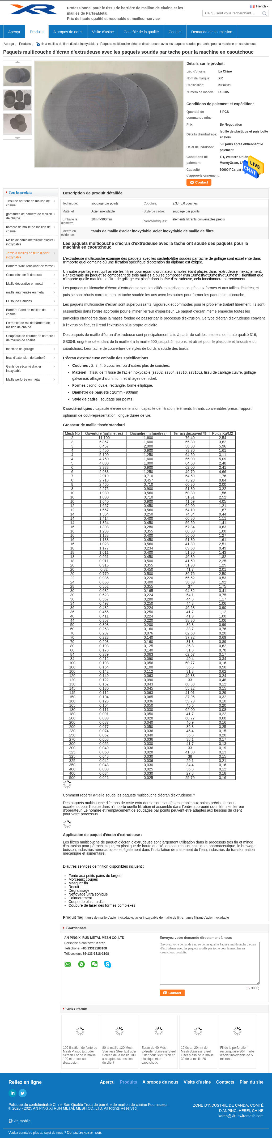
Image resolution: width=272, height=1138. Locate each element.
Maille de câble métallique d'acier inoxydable (29, 242)
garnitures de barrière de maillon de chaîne (29, 216)
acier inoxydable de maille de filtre (159, 917)
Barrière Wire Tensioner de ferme (29, 266)
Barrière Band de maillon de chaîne (26, 312)
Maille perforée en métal (23, 379)
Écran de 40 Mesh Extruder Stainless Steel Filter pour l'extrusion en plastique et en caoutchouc (159, 1055)
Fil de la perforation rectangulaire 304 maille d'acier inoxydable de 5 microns (237, 1053)
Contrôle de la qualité (141, 32)
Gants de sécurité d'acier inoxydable (23, 369)
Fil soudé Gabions (19, 301)
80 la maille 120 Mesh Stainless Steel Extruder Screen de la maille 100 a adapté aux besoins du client (119, 1055)
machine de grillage (20, 349)
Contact (175, 32)
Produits (36, 32)
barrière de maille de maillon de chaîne (28, 229)
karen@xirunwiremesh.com (241, 1116)
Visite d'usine (103, 32)
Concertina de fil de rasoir (24, 275)
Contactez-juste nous (84, 1132)
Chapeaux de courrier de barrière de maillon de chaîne (29, 338)
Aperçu (14, 32)
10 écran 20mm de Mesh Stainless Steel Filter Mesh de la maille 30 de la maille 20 (197, 1053)
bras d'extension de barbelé (25, 358)
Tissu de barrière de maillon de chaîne (28, 203)
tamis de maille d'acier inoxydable (109, 917)
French (261, 6)
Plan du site (252, 1082)
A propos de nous (67, 32)
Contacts (225, 1082)
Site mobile (19, 1121)
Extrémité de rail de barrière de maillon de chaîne (28, 325)
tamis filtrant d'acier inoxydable (207, 917)
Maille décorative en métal (24, 283)
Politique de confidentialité (30, 1104)
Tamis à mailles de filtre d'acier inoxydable (66, 44)
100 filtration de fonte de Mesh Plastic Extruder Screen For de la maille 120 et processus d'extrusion (80, 1055)
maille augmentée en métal (25, 292)
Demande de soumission (211, 32)
